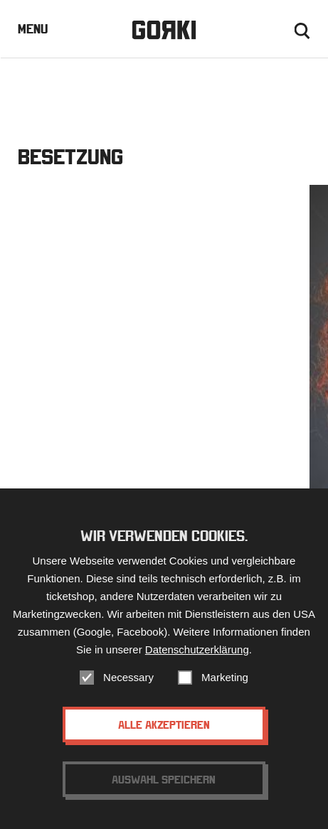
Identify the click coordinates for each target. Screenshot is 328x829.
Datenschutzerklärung (197, 649)
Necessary (128, 677)
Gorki (163, 30)
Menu (33, 28)
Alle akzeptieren (164, 724)
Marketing (224, 677)
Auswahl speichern (164, 779)
